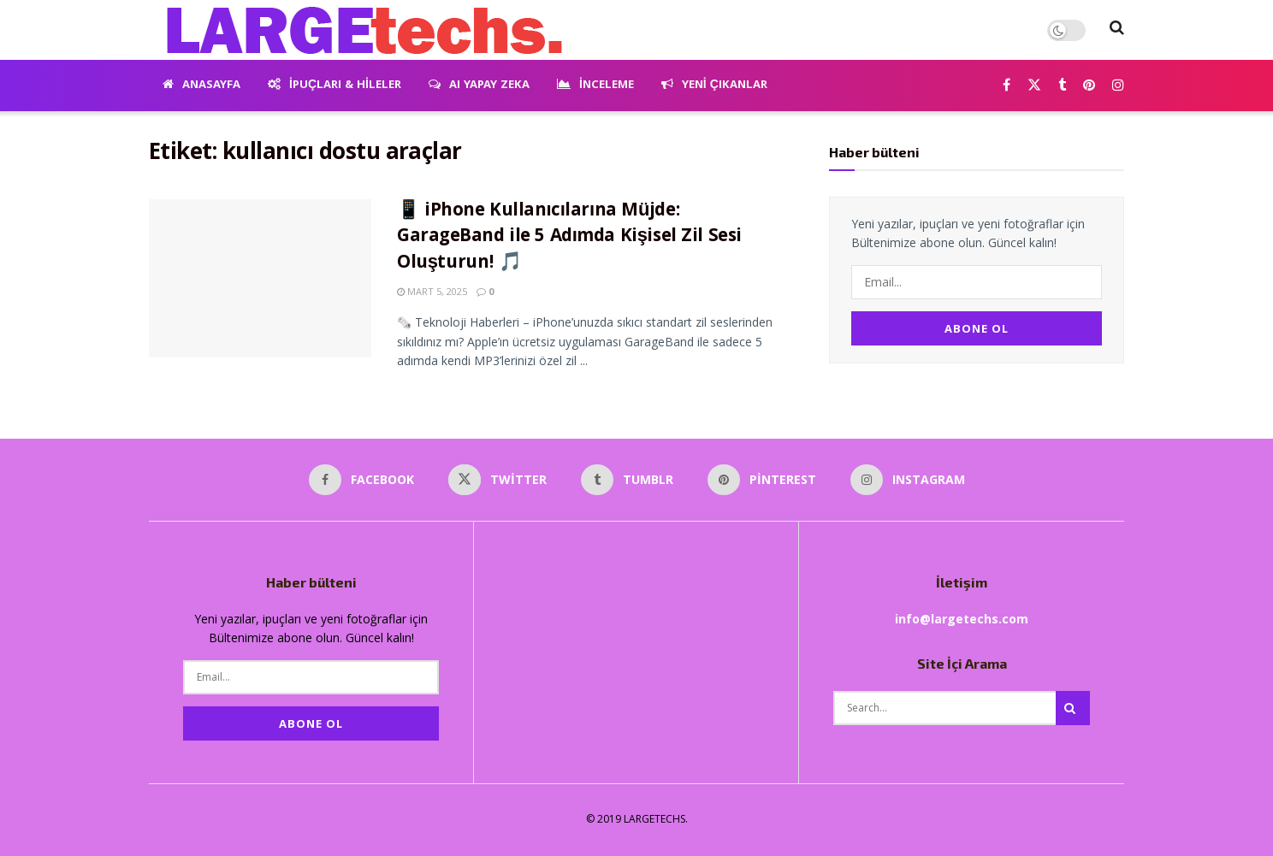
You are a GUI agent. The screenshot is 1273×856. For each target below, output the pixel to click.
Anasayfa (201, 85)
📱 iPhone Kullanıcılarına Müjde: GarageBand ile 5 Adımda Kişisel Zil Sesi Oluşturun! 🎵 (569, 238)
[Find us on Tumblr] (1062, 86)
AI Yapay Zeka (479, 85)
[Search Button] (1117, 30)
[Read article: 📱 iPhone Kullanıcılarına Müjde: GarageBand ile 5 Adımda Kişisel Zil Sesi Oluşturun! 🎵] (260, 278)
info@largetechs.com (961, 619)
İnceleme (595, 85)
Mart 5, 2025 (432, 291)
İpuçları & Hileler (334, 85)
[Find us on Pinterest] (1089, 86)
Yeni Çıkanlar (714, 85)
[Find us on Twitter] (1034, 86)
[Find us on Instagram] (1118, 86)
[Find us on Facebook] (1006, 86)
